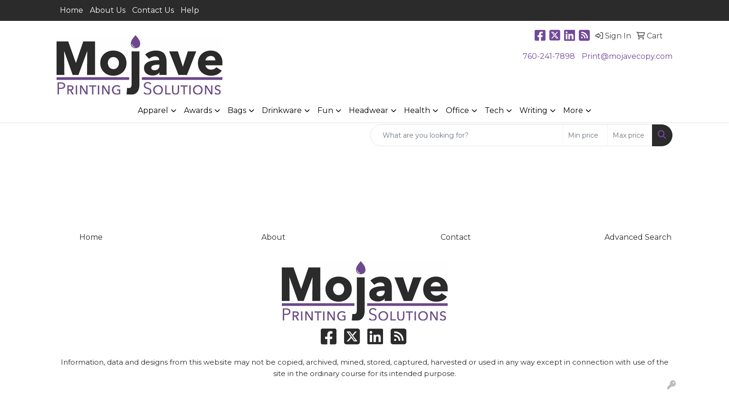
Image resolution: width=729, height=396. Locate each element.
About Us (107, 10)
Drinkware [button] (282, 110)
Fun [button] (325, 110)
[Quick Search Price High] (629, 135)
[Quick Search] (466, 135)
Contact (456, 237)
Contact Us (153, 10)
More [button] (573, 110)
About (273, 237)
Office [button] (457, 110)
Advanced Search (637, 237)
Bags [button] (237, 110)
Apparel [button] (153, 110)
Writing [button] (533, 110)
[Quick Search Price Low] (585, 135)
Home (71, 10)
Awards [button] (198, 110)
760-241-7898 (549, 56)
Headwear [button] (368, 110)
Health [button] (417, 110)
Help (190, 10)
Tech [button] (494, 110)
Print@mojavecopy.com (627, 56)
